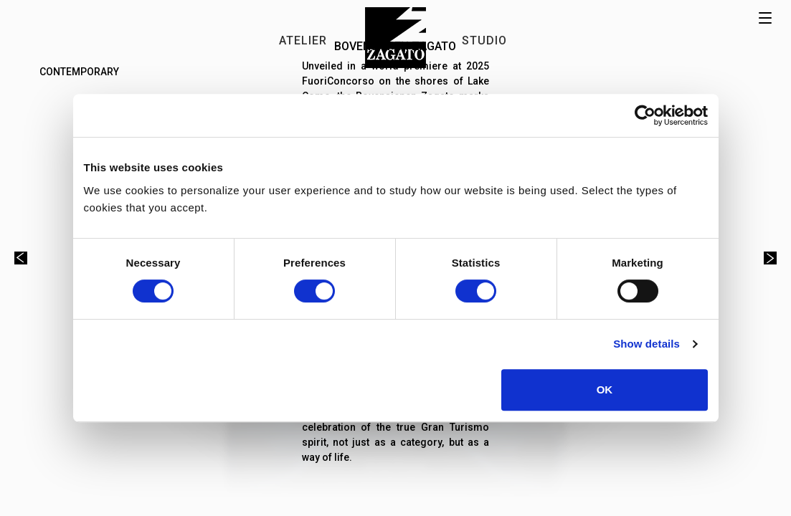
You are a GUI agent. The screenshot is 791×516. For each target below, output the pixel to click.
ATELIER (303, 40)
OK (605, 389)
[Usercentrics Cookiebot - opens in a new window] (645, 115)
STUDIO (484, 40)
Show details (646, 344)
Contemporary (79, 71)
